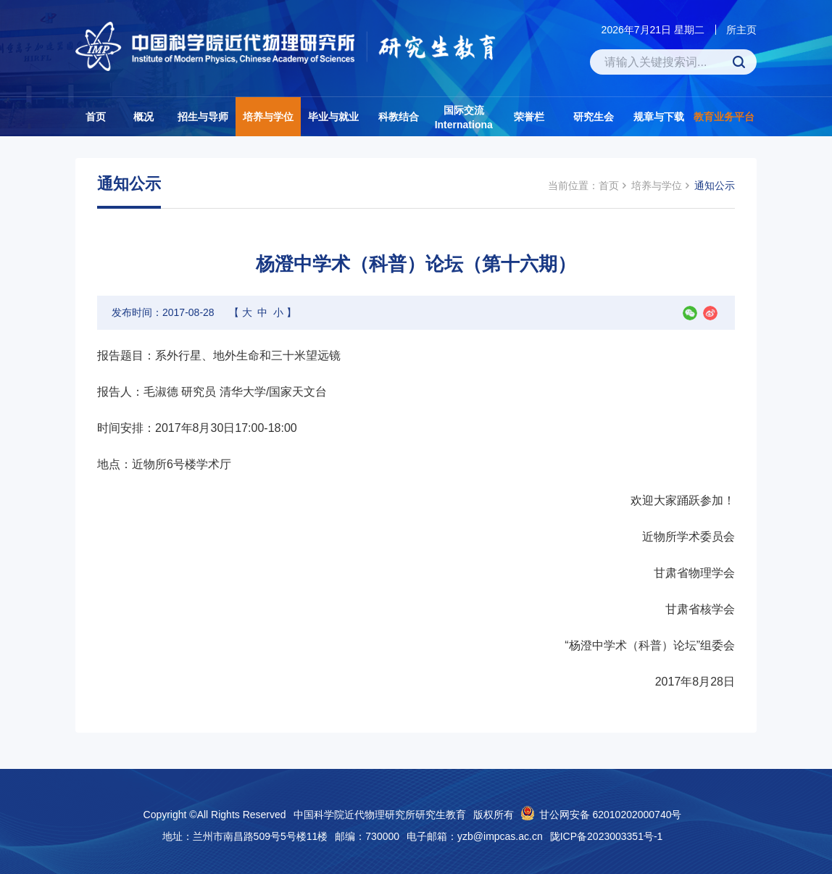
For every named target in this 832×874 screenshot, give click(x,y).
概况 (143, 116)
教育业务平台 (724, 116)
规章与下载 (658, 116)
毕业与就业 (333, 116)
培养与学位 (268, 116)
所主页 (741, 30)
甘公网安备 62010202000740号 (610, 814)
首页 (96, 116)
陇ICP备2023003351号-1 (606, 836)
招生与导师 (203, 116)
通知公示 (714, 185)
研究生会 (593, 116)
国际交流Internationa (464, 117)
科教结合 (398, 116)
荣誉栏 (529, 116)
